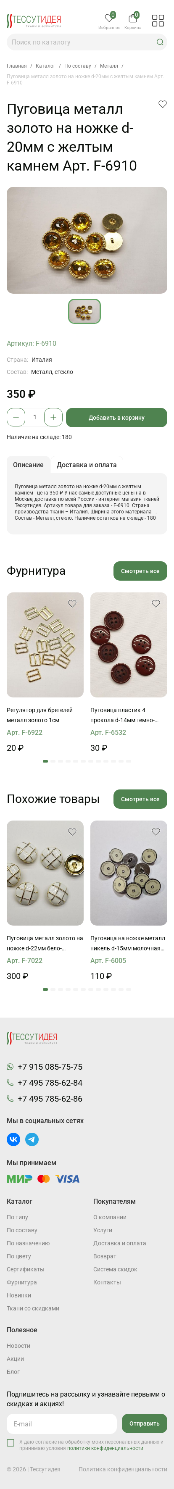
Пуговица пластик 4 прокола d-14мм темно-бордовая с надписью (122, 716)
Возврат (104, 1256)
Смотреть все (140, 571)
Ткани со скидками (33, 1308)
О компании (110, 1217)
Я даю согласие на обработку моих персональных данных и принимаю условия (91, 1445)
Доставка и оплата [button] (87, 465)
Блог (13, 1371)
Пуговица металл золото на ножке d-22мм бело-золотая (45, 944)
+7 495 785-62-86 (50, 1099)
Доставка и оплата (119, 1243)
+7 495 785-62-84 (50, 1083)
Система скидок (115, 1269)
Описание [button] (28, 465)
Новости (18, 1345)
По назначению (28, 1243)
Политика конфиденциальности (123, 1469)
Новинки (19, 1295)
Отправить (144, 1423)
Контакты (107, 1282)
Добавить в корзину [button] (117, 417)
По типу (17, 1217)
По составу (22, 1230)
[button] (160, 42)
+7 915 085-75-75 (50, 1067)
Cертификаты (26, 1269)
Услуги (102, 1230)
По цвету (19, 1256)
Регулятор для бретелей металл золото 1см (40, 715)
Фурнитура (22, 1282)
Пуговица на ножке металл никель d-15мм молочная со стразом (127, 944)
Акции (15, 1358)
